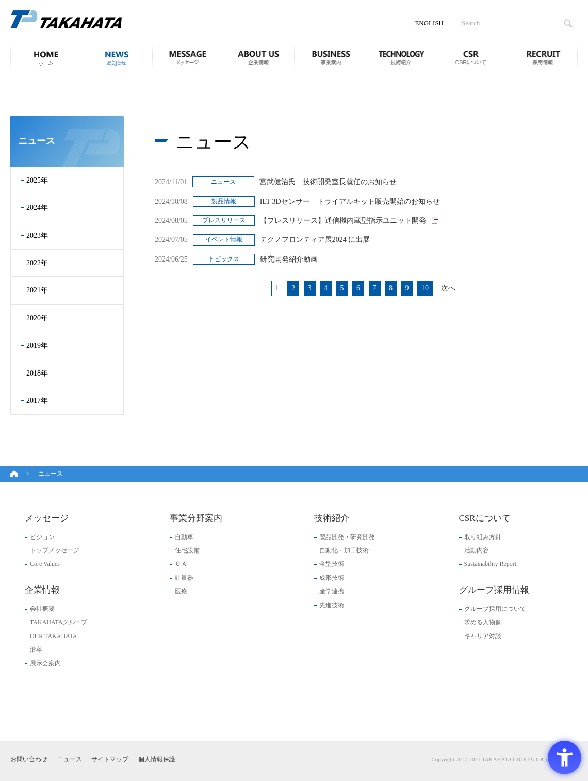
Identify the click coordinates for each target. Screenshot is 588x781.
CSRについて (471, 56)
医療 (181, 591)
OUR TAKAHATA (53, 636)
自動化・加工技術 (344, 550)
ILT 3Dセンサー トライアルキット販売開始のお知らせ (350, 201)
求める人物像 (482, 622)
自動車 (184, 537)
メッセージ (187, 56)
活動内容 (476, 550)
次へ (448, 288)
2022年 (37, 263)
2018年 (37, 373)
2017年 (37, 400)
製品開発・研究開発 (347, 537)
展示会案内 (45, 663)
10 (425, 288)
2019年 (37, 345)
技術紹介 (400, 56)
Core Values (45, 563)
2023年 (37, 235)
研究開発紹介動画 (289, 259)
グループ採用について (495, 608)
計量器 (184, 577)
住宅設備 (187, 550)
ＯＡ (181, 563)
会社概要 (42, 608)
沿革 (36, 649)
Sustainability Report (490, 563)
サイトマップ (109, 759)
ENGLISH (429, 23)
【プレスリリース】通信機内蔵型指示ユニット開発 (344, 220)
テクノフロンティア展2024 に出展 (315, 239)
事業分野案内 (329, 56)
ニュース (116, 56)
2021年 (37, 290)
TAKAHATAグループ (58, 622)
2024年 (37, 207)
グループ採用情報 (542, 56)
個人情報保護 (156, 759)
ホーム (42, 56)
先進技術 (331, 605)
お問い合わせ (28, 759)
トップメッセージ (54, 550)
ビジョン (42, 537)
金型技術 (331, 563)
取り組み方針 (482, 537)
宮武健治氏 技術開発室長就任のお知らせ (328, 182)
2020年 (37, 318)
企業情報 (258, 56)
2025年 (37, 180)
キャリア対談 (482, 636)
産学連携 (331, 591)
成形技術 (331, 577)
